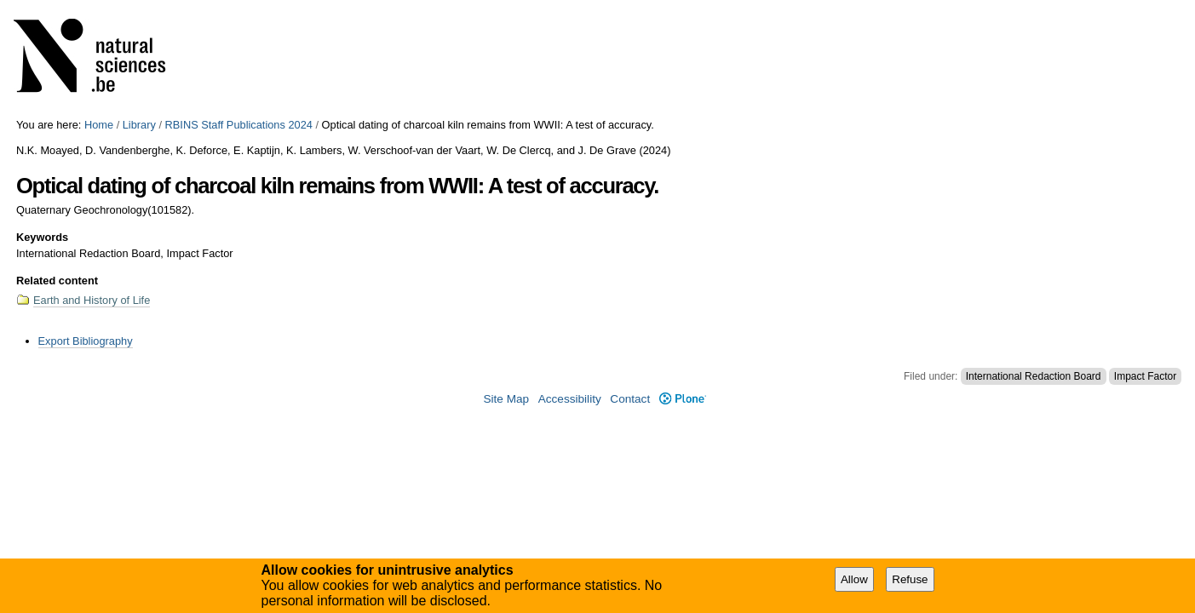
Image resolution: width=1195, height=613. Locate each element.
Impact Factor (1145, 376)
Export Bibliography (85, 341)
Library (139, 124)
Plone (683, 398)
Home (98, 124)
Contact (630, 398)
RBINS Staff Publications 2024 (239, 124)
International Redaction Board (1033, 376)
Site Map (506, 398)
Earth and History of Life (91, 300)
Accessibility (569, 398)
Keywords (42, 237)
